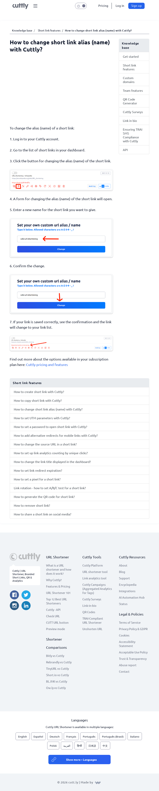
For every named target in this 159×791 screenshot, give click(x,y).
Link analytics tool (94, 578)
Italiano (134, 736)
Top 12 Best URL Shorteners (56, 601)
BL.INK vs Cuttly (56, 681)
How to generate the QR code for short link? (44, 497)
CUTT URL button (57, 622)
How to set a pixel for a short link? (37, 479)
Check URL (53, 616)
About (123, 565)
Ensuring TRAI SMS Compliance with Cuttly (132, 135)
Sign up (136, 5)
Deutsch (55, 736)
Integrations (127, 591)
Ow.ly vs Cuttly (56, 688)
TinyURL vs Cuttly (57, 668)
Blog (122, 572)
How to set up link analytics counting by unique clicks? (51, 453)
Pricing (103, 5)
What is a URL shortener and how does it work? (58, 569)
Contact (124, 671)
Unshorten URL (92, 629)
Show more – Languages (81, 759)
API (125, 150)
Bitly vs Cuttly (55, 655)
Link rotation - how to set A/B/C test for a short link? (50, 488)
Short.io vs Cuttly (57, 675)
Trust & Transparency (133, 658)
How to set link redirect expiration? (38, 470)
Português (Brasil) (113, 736)
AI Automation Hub (132, 597)
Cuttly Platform (92, 565)
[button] (35, 5)
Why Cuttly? (54, 580)
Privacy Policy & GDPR (133, 629)
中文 (105, 745)
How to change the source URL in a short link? (45, 444)
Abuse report (127, 665)
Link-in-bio (89, 605)
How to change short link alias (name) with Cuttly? (48, 409)
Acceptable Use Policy (133, 652)
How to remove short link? (32, 505)
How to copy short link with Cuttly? (38, 400)
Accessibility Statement (127, 644)
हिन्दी (79, 745)
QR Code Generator (130, 101)
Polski (53, 745)
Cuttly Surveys (133, 112)
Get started (131, 56)
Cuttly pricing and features (47, 364)
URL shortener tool (94, 572)
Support (124, 578)
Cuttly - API (53, 609)
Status (123, 604)
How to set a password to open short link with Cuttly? (50, 427)
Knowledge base (22, 30)
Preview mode (55, 629)
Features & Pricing (58, 586)
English (22, 736)
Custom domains (129, 80)
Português (89, 736)
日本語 (92, 745)
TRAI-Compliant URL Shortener (92, 620)
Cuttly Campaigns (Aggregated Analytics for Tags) (97, 589)
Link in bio (130, 120)
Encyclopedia (127, 584)
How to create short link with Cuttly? (39, 392)
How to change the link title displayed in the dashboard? (52, 462)
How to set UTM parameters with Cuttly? (42, 418)
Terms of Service (130, 622)
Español (38, 736)
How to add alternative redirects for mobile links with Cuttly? (56, 435)
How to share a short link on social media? (42, 514)
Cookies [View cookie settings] (124, 635)
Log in (120, 5)
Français (71, 736)
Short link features (49, 30)
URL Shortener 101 (58, 593)
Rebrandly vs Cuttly (59, 662)
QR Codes (88, 612)
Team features (133, 90)
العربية (66, 745)
